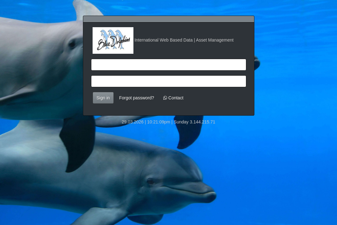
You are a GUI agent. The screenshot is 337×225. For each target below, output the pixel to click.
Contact (173, 97)
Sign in (103, 97)
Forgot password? (136, 97)
